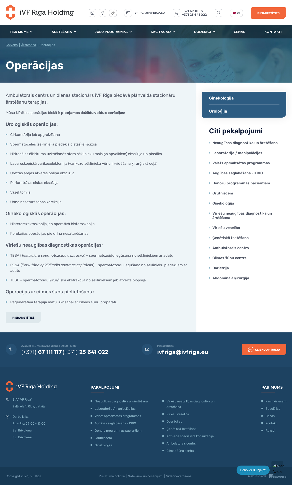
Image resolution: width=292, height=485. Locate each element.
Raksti (270, 431)
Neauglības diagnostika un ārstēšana (245, 143)
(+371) (41, 352)
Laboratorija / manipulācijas (237, 153)
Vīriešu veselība (226, 228)
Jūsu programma (113, 32)
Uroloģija (218, 111)
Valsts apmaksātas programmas (241, 163)
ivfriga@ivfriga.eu (149, 12)
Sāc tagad (163, 32)
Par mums (21, 32)
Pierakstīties (268, 13)
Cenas (239, 32)
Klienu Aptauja (264, 349)
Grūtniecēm (222, 193)
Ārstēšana (64, 32)
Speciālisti (273, 409)
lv (236, 12)
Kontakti (273, 32)
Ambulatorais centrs (230, 248)
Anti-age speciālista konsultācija (190, 436)
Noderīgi (204, 32)
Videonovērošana (179, 476)
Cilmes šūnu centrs (229, 258)
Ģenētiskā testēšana (230, 238)
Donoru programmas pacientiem (241, 183)
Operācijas (174, 421)
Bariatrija (220, 268)
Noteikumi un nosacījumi (145, 476)
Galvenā (12, 45)
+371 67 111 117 (192, 11)
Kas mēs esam (276, 401)
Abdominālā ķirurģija (230, 278)
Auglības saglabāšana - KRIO (237, 173)
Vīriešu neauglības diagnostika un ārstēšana (242, 215)
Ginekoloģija (221, 98)
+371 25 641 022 (194, 14)
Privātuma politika (112, 476)
